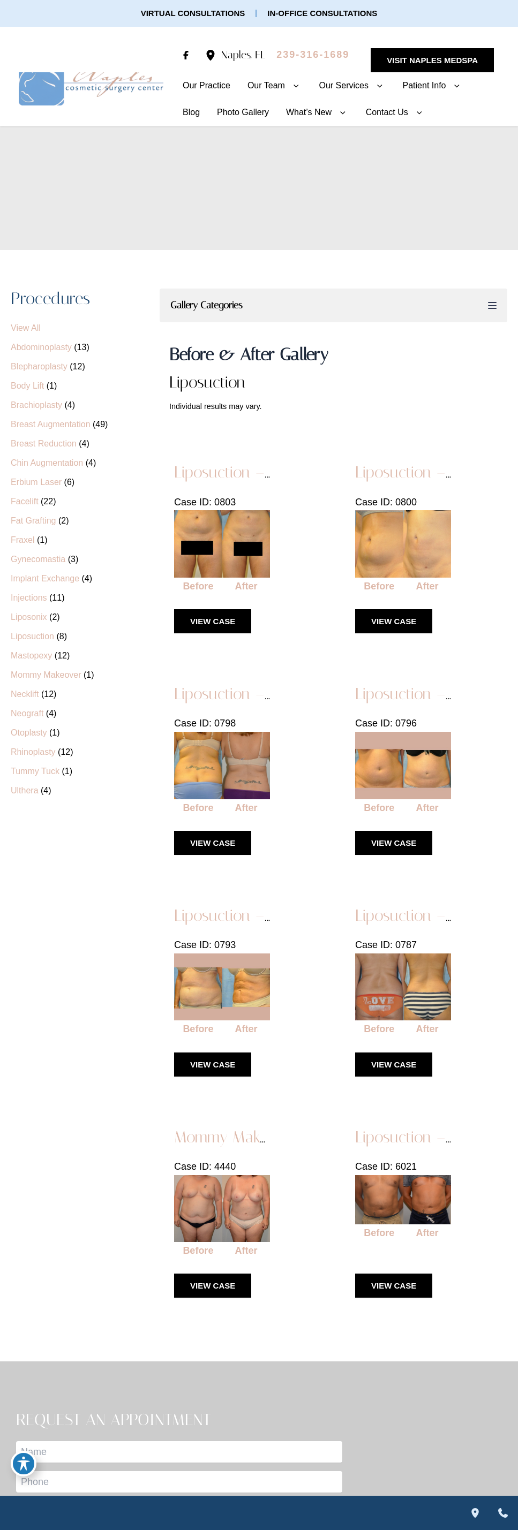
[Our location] (475, 1513)
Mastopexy (31, 655)
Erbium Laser (36, 482)
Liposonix (29, 617)
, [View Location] (243, 54)
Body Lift (27, 385)
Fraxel (22, 539)
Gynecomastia (38, 559)
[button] (193, 13)
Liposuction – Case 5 (424, 472)
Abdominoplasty (41, 347)
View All (26, 327)
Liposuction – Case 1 (425, 915)
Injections (29, 597)
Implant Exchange (45, 578)
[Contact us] (503, 1513)
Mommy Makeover (46, 674)
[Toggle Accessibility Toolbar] (23, 1463)
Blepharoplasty (39, 366)
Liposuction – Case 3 (424, 693)
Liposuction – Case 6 (245, 472)
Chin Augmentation (47, 462)
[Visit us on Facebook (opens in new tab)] (185, 55)
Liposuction (32, 636)
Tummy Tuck (35, 771)
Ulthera (25, 790)
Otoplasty (29, 732)
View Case (212, 621)
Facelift (25, 501)
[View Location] (213, 55)
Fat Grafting (33, 520)
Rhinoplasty (33, 751)
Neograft (27, 713)
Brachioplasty (36, 405)
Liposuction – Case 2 (244, 915)
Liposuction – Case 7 (425, 1137)
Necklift (25, 694)
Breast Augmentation (51, 424)
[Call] (312, 55)
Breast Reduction (44, 443)
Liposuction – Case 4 (244, 693)
